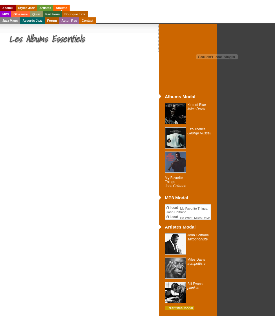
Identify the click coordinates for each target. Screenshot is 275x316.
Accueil (7, 8)
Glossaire (20, 14)
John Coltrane (198, 237)
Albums (61, 8)
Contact (87, 20)
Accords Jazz (32, 20)
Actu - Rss (69, 20)
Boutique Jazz (75, 14)
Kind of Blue (196, 107)
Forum (52, 20)
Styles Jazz (26, 8)
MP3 (5, 14)
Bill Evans (194, 286)
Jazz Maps (10, 20)
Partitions (52, 14)
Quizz (36, 14)
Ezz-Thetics (199, 131)
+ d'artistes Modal (179, 308)
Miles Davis (196, 261)
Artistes (45, 8)
